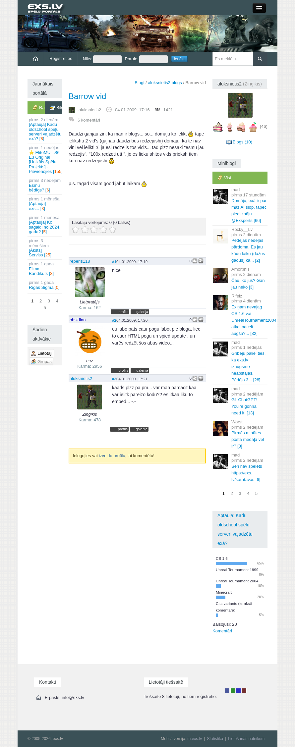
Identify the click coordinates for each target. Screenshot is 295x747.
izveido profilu (112, 455)
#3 (114, 379)
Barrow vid (87, 96)
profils (123, 312)
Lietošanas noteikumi (247, 738)
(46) (263, 126)
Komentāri (222, 630)
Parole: (146, 59)
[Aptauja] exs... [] (45, 203)
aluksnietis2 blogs (165, 82)
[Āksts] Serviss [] (45, 247)
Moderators (238, 690)
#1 (114, 261)
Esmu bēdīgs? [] (45, 185)
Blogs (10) (242, 141)
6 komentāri (89, 120)
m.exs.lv (194, 738)
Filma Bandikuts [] (45, 268)
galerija (142, 312)
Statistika (215, 738)
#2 (114, 320)
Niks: (102, 59)
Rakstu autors (232, 690)
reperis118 (80, 261)
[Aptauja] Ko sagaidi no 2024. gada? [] (45, 224)
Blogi (139, 82)
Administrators (244, 690)
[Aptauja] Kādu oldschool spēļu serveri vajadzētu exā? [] (45, 129)
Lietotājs (227, 690)
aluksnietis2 (90, 109)
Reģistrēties (60, 58)
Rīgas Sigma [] (45, 285)
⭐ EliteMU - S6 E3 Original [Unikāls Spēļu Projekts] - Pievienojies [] (45, 159)
